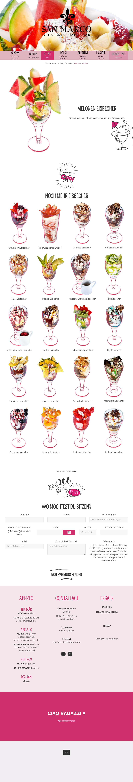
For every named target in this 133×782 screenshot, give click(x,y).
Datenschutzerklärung (116, 545)
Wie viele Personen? (114, 527)
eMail (24, 541)
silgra (116, 639)
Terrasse (12, 531)
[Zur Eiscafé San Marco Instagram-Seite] (70, 654)
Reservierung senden (66, 574)
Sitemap (107, 625)
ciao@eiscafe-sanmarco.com (67, 642)
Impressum (107, 607)
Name (66, 514)
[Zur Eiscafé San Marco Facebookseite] (63, 654)
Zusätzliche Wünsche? (66, 541)
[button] (47, 55)
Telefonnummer (108, 514)
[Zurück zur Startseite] (66, 22)
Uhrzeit (87, 527)
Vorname (24, 514)
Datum (56, 527)
